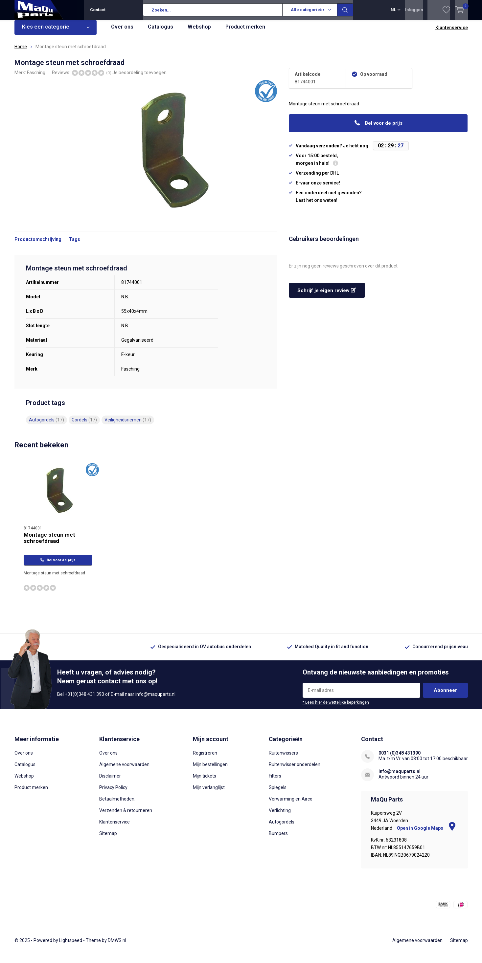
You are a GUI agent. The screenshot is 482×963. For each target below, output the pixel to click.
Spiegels (278, 792)
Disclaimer (110, 780)
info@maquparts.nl (400, 776)
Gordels (84, 424)
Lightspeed (70, 945)
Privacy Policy (113, 792)
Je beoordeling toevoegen (139, 77)
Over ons (122, 32)
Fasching (36, 77)
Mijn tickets (204, 780)
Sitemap (108, 838)
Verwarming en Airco (290, 803)
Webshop (199, 32)
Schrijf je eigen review (326, 295)
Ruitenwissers (283, 757)
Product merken (245, 32)
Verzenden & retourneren (125, 815)
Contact (97, 9)
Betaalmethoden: (117, 803)
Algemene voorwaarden (124, 769)
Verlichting (280, 815)
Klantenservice (451, 32)
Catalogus (160, 32)
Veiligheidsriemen (127, 424)
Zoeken (345, 9)
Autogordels (46, 424)
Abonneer (445, 695)
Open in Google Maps (426, 833)
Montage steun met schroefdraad (49, 542)
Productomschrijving (37, 244)
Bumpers (278, 838)
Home (20, 51)
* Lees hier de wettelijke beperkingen (336, 707)
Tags (74, 244)
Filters (275, 780)
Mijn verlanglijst (209, 792)
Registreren (205, 757)
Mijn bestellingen (210, 769)
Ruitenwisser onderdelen (294, 769)
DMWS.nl (117, 945)
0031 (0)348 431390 (400, 757)
